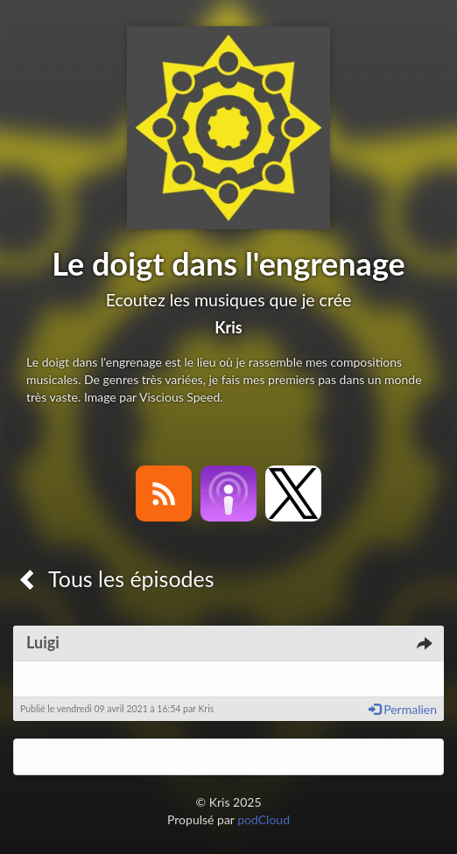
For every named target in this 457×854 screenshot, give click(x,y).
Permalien (403, 709)
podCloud (263, 819)
